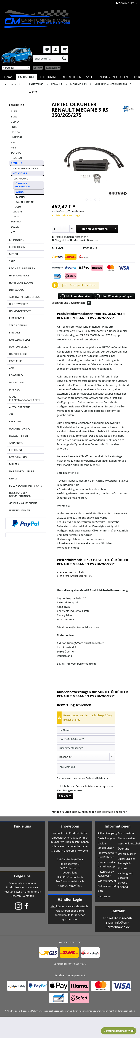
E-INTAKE (14, 332)
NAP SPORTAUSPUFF (21, 471)
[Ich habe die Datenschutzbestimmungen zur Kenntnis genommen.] (58, 786)
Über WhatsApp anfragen (114, 296)
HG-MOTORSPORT (20, 311)
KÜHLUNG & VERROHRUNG (22, 185)
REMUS (13, 478)
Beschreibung (60, 302)
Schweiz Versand (123, 885)
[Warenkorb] (64, 49)
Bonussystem (126, 833)
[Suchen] (64, 58)
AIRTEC (20, 191)
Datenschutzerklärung (107, 886)
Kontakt (122, 868)
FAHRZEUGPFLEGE (19, 339)
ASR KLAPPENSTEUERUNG (24, 297)
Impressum (104, 896)
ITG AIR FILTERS (18, 354)
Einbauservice (126, 838)
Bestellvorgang (106, 838)
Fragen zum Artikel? (70, 572)
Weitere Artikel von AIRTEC (74, 575)
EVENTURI (15, 421)
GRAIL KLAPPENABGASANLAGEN (24, 398)
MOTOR (18, 206)
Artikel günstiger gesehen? (70, 236)
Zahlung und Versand (125, 875)
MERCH (13, 254)
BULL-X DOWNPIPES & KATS (25, 485)
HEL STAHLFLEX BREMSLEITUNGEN (20, 494)
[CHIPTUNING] (48, 77)
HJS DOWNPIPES (18, 304)
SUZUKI (15, 226)
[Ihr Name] (86, 730)
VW (13, 231)
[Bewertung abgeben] (86, 757)
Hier (53, 906)
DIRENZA (20, 197)
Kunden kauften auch (65, 811)
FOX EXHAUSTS (18, 457)
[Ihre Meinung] (86, 768)
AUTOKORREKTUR (19, 407)
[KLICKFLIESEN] (72, 77)
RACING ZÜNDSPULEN (22, 268)
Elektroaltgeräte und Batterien (107, 855)
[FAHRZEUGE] (26, 77)
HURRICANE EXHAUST (22, 282)
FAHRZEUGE (16, 105)
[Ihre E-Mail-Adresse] (86, 738)
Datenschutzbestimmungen (92, 786)
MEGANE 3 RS (20, 173)
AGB (100, 891)
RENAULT (16, 163)
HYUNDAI (16, 137)
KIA (13, 142)
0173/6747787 (75, 876)
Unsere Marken (127, 853)
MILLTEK (14, 464)
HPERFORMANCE (19, 275)
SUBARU (16, 221)
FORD (14, 127)
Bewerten (91, 240)
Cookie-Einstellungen (106, 845)
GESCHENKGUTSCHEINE (23, 503)
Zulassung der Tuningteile (126, 861)
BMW (14, 116)
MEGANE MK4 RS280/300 (25, 168)
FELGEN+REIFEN (18, 435)
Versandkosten (61, 1010)
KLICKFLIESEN (17, 247)
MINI (14, 147)
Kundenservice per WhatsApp (107, 864)
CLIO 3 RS (17, 211)
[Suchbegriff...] (50, 58)
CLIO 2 (16, 216)
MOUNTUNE (16, 382)
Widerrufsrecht (107, 881)
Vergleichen (61, 240)
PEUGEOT (16, 158)
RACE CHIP (15, 361)
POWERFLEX (16, 375)
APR (11, 368)
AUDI (14, 111)
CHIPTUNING (16, 239)
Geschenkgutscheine (127, 843)
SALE (12, 261)
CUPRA (15, 121)
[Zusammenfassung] (86, 747)
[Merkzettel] (47, 49)
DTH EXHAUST (17, 289)
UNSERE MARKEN (19, 510)
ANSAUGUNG (21, 178)
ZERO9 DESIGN (18, 325)
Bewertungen (80, 302)
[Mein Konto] (55, 49)
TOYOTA (16, 152)
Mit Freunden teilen (75, 296)
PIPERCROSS (16, 318)
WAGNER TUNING (25, 202)
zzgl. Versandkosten (73, 211)
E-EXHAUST (15, 450)
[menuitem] (50, 58)
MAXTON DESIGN (19, 346)
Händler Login (70, 899)
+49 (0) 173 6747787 (120, 918)
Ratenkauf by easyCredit (106, 874)
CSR (11, 414)
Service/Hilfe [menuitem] (125, 3)
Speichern (65, 796)
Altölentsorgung (107, 833)
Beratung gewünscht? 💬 (119, 1030)
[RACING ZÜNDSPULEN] (112, 77)
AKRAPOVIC (16, 443)
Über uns (123, 848)
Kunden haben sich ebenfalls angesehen (102, 811)
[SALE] (89, 77)
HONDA (15, 132)
